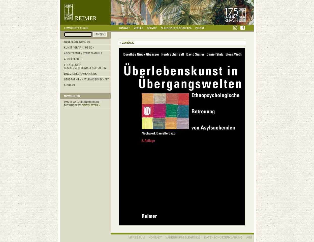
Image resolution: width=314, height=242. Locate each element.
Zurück (128, 42)
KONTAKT (155, 237)
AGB (249, 237)
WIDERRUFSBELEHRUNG (183, 237)
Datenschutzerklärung (223, 237)
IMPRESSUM (136, 237)
